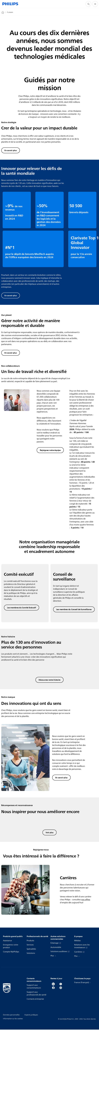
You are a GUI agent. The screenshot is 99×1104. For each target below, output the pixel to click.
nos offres (85, 1010)
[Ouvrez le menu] (95, 4)
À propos (10, 12)
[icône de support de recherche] (88, 4)
